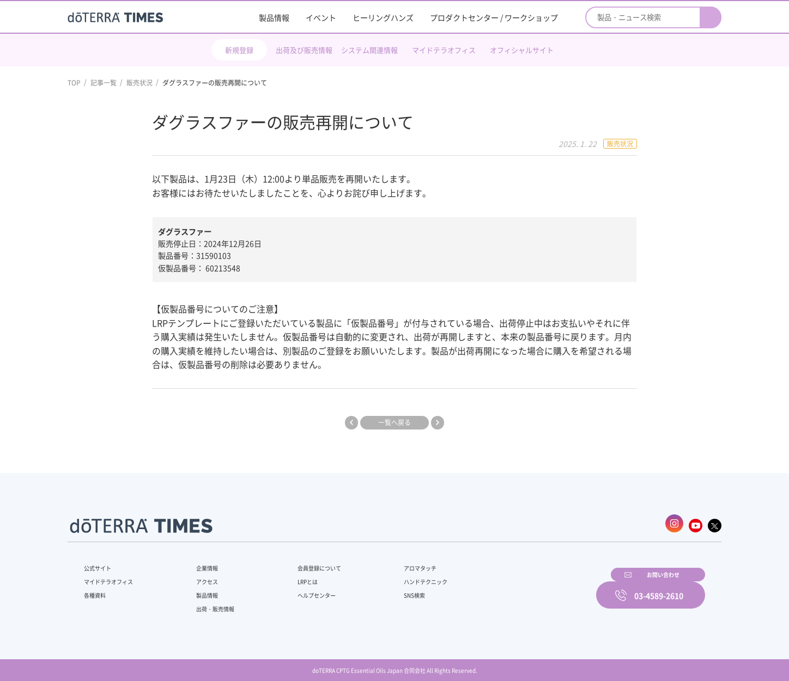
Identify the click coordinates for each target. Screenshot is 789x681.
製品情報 (274, 17)
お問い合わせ (533, 587)
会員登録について (303, 562)
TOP (74, 83)
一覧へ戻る (394, 422)
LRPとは (289, 576)
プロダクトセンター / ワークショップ (494, 17)
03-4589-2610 (658, 587)
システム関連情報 (369, 50)
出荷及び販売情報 (304, 50)
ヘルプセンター (300, 589)
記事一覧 (103, 83)
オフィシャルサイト (522, 50)
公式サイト (100, 562)
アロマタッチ (392, 562)
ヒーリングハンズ (383, 17)
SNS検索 (386, 589)
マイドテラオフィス (444, 50)
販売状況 (139, 83)
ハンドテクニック (399, 576)
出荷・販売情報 (210, 603)
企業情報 (200, 562)
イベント (321, 17)
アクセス (200, 576)
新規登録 (239, 50)
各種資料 (97, 589)
